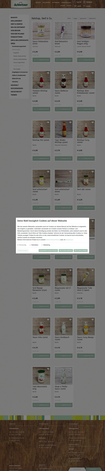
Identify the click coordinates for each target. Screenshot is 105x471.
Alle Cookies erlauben (81, 250)
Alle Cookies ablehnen (65, 250)
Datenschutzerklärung (53, 240)
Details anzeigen (23, 250)
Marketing (46, 245)
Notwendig (22, 245)
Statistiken (34, 245)
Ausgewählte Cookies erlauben (48, 250)
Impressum (69, 240)
